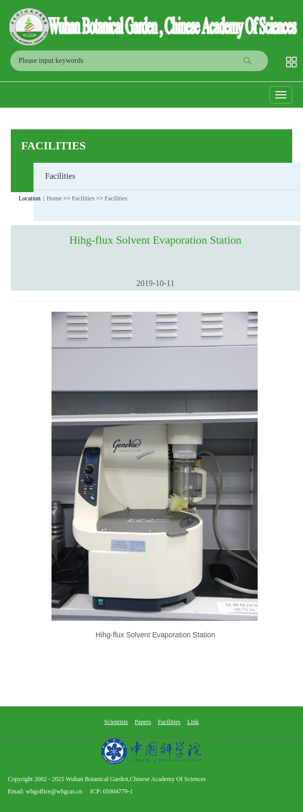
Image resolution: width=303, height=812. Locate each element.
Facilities (53, 145)
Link (193, 721)
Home (54, 198)
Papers (142, 721)
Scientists (116, 721)
